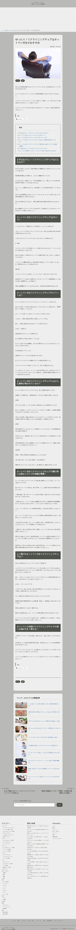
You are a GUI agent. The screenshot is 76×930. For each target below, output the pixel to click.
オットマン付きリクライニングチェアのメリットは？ (33, 137)
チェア (10, 30)
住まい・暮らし (5, 870)
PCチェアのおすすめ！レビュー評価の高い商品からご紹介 (37, 721)
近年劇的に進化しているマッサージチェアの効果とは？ (36, 745)
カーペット (4, 845)
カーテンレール (6, 844)
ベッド (4, 892)
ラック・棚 (5, 894)
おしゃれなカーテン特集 (8, 840)
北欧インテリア (6, 836)
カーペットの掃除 (7, 849)
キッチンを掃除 (6, 858)
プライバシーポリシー (57, 838)
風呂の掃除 (5, 914)
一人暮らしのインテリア (8, 834)
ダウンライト (6, 905)
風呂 (3, 910)
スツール (5, 885)
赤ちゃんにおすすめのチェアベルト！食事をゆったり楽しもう (37, 729)
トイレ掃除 (5, 865)
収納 (4, 874)
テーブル (5, 890)
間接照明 (5, 908)
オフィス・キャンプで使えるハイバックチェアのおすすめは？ (37, 777)
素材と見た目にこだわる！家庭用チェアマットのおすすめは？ (37, 769)
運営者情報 (55, 836)
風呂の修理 (5, 912)
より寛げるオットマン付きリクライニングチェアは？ (33, 148)
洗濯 (4, 878)
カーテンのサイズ (7, 842)
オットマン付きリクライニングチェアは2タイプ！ (32, 135)
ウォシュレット (6, 861)
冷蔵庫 (4, 899)
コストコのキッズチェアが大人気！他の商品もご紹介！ (36, 737)
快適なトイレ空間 (7, 867)
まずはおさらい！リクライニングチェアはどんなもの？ (34, 133)
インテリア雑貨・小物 (7, 829)
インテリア (4, 826)
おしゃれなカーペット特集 (8, 847)
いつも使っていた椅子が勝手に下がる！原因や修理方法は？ (36, 705)
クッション (5, 883)
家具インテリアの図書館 (60, 928)
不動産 (4, 872)
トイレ (3, 860)
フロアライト (5, 869)
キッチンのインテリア (7, 856)
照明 (3, 903)
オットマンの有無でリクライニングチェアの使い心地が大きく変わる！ (38, 150)
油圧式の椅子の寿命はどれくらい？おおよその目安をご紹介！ (37, 713)
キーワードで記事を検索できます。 (23, 800)
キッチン (4, 853)
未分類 (3, 901)
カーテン (4, 838)
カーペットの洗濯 (7, 851)
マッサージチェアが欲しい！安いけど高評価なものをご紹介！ (37, 753)
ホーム (3, 30)
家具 (7, 30)
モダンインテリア (7, 833)
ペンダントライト (7, 906)
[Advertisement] (38, 17)
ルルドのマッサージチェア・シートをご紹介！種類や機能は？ (37, 761)
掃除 (4, 876)
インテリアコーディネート (8, 827)
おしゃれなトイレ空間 (7, 863)
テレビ (4, 897)
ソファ (4, 887)
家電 (3, 896)
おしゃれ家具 (6, 881)
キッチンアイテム (7, 854)
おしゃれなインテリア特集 (8, 831)
